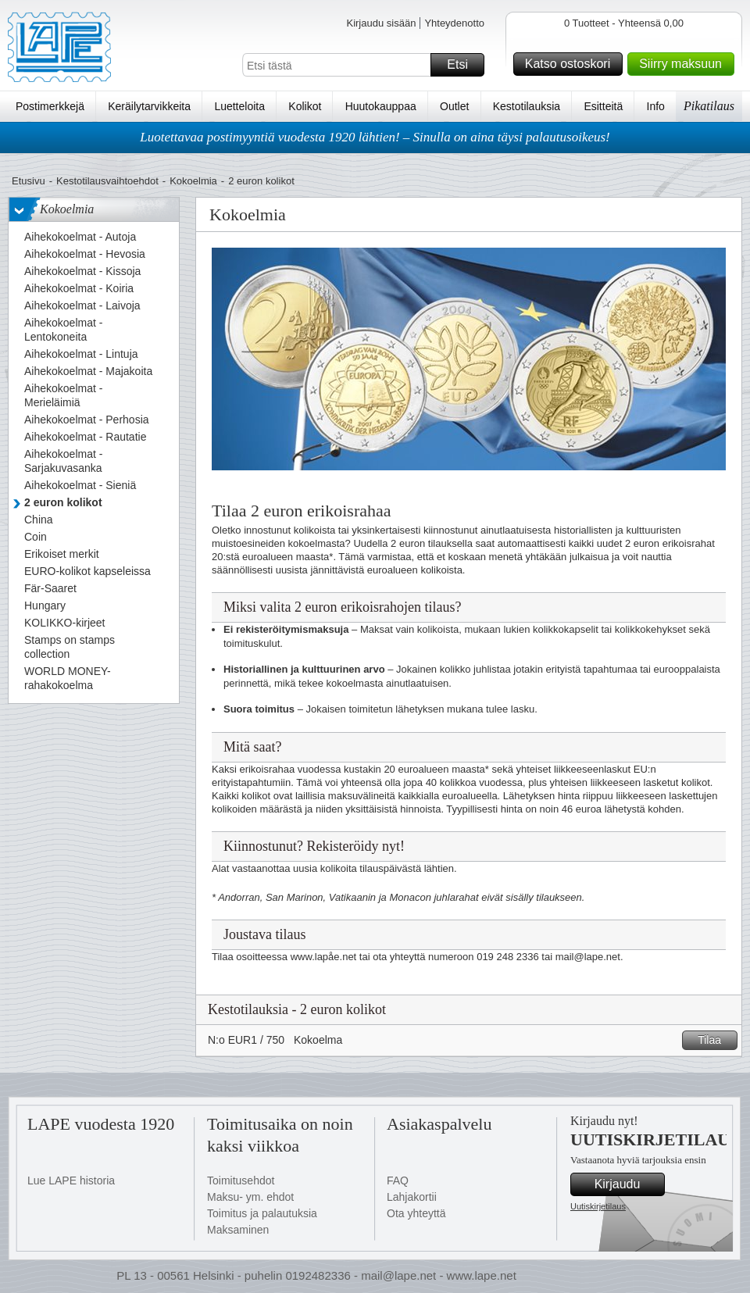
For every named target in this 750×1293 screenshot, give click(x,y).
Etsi (463, 65)
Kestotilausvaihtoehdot (107, 181)
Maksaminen (238, 1229)
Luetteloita (239, 106)
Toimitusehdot (240, 1180)
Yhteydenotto (454, 23)
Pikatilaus (709, 106)
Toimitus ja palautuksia (262, 1213)
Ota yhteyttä (416, 1213)
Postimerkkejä (50, 106)
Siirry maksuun (684, 64)
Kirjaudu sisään (381, 23)
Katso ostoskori (571, 64)
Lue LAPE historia (71, 1180)
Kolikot (304, 106)
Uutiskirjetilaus (598, 1206)
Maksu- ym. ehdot (250, 1197)
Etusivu (28, 181)
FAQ (398, 1180)
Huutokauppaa (380, 106)
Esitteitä (603, 106)
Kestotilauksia (526, 106)
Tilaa (715, 1040)
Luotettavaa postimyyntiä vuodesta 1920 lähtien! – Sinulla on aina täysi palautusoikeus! (375, 137)
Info (656, 106)
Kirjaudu (627, 1184)
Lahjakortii (412, 1197)
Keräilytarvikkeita (149, 106)
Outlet (454, 106)
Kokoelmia (193, 181)
